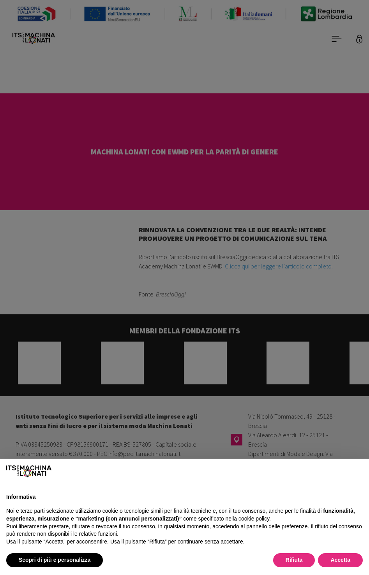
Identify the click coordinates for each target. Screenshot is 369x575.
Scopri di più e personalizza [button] (54, 560)
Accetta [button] (340, 560)
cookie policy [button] (253, 518)
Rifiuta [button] (294, 560)
